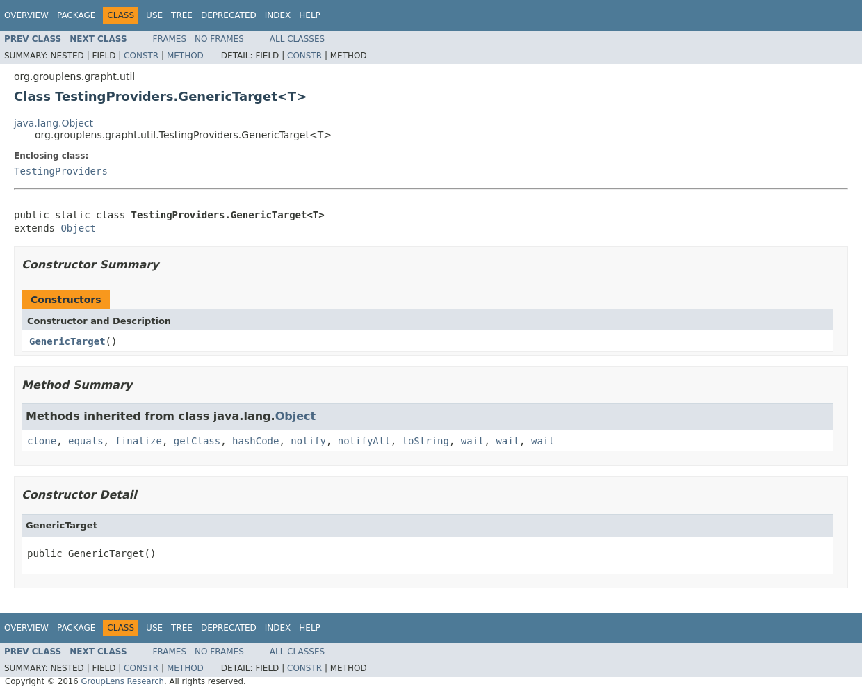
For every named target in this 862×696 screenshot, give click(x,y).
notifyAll (364, 440)
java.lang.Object (53, 123)
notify (308, 440)
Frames (170, 39)
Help (309, 15)
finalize (138, 440)
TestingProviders (61, 171)
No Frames (219, 39)
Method (185, 55)
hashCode (255, 440)
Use (154, 15)
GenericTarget (67, 341)
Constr (141, 55)
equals (86, 440)
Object (78, 228)
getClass (197, 440)
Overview (26, 15)
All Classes (297, 39)
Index (278, 15)
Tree (182, 15)
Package (76, 15)
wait (473, 440)
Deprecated (229, 15)
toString (425, 440)
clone (41, 440)
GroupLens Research (122, 681)
